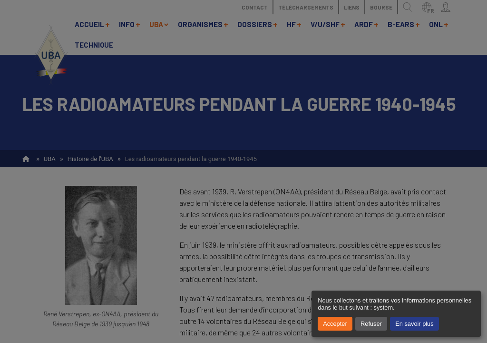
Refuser (371, 323)
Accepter (335, 323)
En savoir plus (414, 323)
